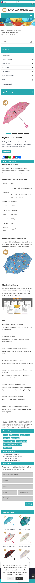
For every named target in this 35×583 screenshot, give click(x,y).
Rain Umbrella (6, 55)
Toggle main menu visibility (31, 15)
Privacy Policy (18, 574)
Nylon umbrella (15, 438)
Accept (19, 578)
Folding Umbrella (7, 59)
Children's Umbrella (21, 441)
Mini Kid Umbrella (10, 529)
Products (9, 30)
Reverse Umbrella (7, 84)
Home (2, 30)
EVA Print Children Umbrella (11, 454)
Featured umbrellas (16, 444)
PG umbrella (6, 438)
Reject (10, 578)
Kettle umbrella (7, 447)
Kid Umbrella (17, 30)
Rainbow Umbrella (14, 435)
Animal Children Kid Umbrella (9, 32)
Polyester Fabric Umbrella (8, 35)
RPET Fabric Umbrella (25, 529)
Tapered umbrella (25, 435)
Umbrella (5, 435)
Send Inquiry (6, 151)
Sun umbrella (6, 444)
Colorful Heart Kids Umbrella (25, 546)
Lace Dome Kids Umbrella (10, 546)
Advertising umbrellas (9, 441)
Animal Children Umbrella (10, 458)
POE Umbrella (6, 80)
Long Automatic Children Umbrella (12, 456)
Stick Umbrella (6, 63)
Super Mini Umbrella (8, 76)
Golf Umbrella (6, 71)
